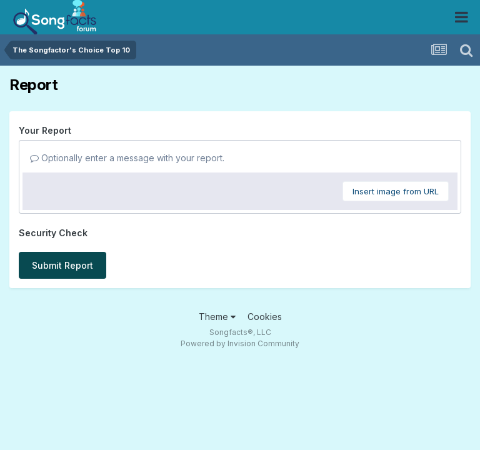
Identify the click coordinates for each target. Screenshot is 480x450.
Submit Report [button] (62, 265)
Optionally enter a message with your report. (127, 157)
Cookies (265, 316)
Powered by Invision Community (240, 343)
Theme (217, 316)
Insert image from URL (395, 191)
